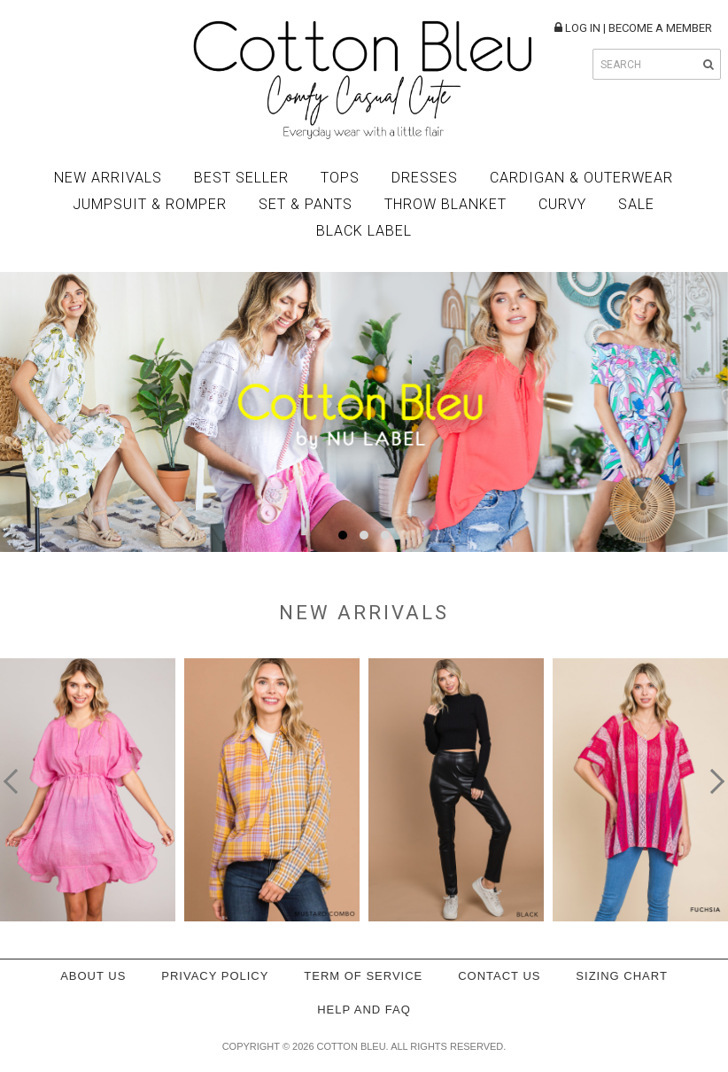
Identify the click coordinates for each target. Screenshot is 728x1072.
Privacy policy (214, 976)
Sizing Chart (622, 976)
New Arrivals (108, 177)
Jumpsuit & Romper (150, 204)
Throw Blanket (445, 204)
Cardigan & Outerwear (581, 177)
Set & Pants (305, 204)
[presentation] (16, 781)
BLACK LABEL (364, 230)
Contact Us (499, 976)
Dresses (424, 177)
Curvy (562, 204)
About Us (93, 976)
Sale (636, 204)
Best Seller (241, 177)
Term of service (363, 976)
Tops (340, 177)
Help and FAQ (364, 1009)
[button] (342, 535)
